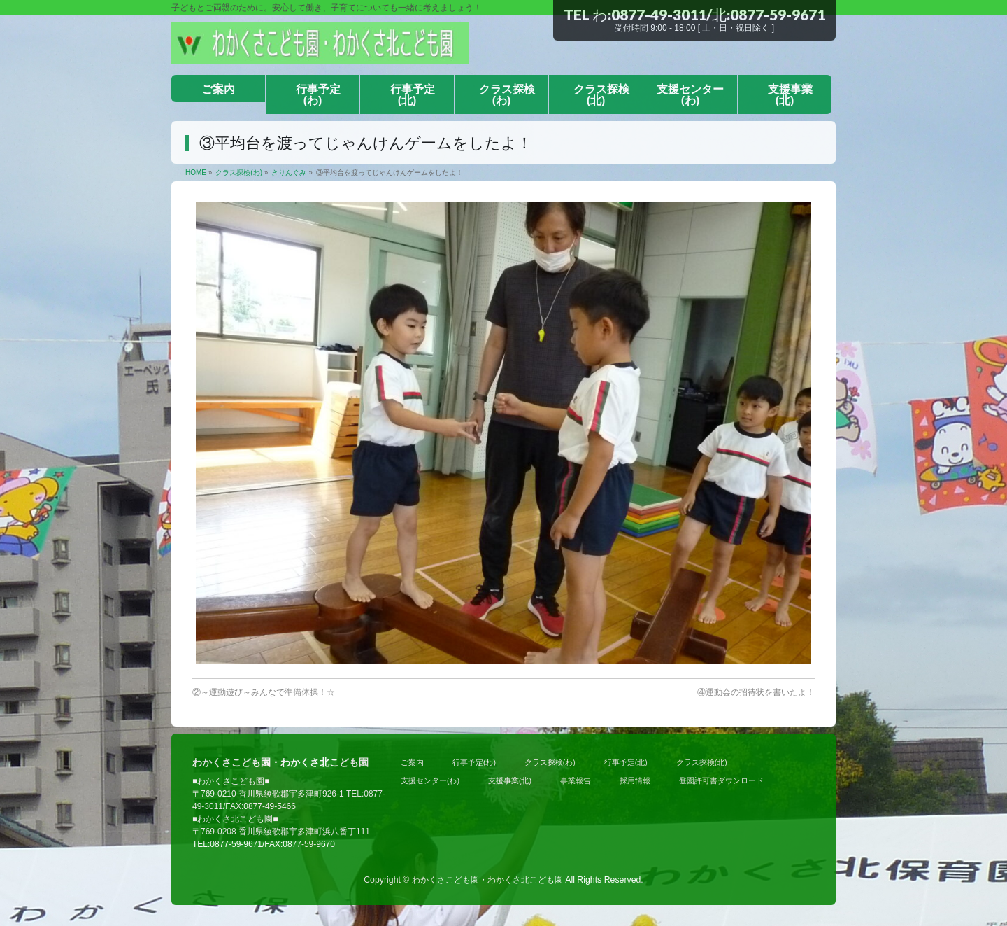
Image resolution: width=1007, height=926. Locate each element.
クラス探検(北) (701, 762)
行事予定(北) (626, 762)
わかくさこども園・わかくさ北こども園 (487, 880)
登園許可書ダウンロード (721, 780)
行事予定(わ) (474, 762)
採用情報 (635, 780)
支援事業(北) (509, 780)
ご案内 (412, 762)
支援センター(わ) (430, 780)
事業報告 (575, 780)
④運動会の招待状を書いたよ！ (756, 692)
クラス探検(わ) (550, 762)
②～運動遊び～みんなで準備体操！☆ (263, 692)
